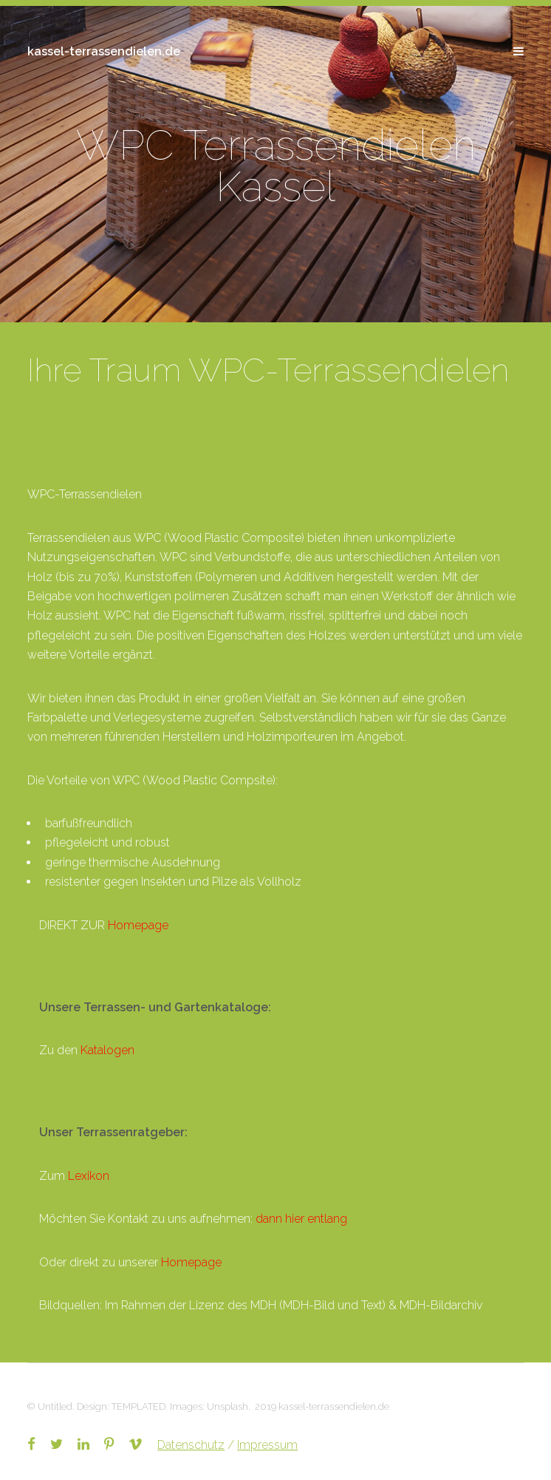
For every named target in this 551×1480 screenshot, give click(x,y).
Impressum (267, 1445)
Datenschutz (191, 1445)
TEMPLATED (138, 1406)
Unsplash (227, 1406)
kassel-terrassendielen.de (103, 51)
